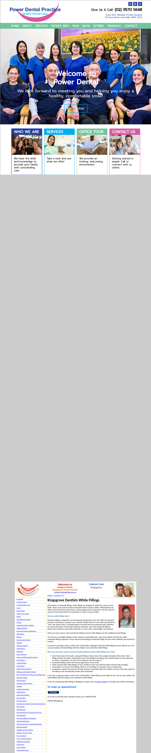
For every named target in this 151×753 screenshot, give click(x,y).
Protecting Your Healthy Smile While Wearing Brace (31, 704)
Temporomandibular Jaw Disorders (26, 718)
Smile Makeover (21, 709)
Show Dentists (21, 707)
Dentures (19, 637)
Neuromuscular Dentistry (24, 640)
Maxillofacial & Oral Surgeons (25, 730)
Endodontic (20, 651)
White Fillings (20, 634)
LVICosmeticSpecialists (23, 695)
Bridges (19, 616)
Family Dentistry (21, 680)
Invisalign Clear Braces (23, 689)
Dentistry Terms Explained (24, 669)
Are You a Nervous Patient (24, 739)
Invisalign (19, 686)
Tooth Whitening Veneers (24, 619)
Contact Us (59, 595)
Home (50, 595)
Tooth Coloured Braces (23, 721)
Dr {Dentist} (20, 599)
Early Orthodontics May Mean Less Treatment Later (31, 675)
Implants (19, 622)
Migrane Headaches (22, 646)
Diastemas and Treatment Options (26, 672)
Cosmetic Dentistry (22, 602)
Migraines (19, 643)
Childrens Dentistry (22, 628)
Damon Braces (21, 666)
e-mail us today (101, 682)
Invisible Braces (21, 692)
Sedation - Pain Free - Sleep (24, 733)
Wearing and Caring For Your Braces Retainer (29, 724)
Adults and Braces (22, 654)
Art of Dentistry (21, 660)
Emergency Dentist (22, 678)
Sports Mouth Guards (23, 750)
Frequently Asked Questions (24, 683)
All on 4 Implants (21, 736)
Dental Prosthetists (22, 727)
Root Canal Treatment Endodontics (26, 631)
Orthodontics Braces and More (25, 625)
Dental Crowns (21, 611)
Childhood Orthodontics (23, 741)
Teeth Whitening (21, 715)
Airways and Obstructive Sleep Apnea (27, 657)
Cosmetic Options (22, 663)
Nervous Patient (21, 698)
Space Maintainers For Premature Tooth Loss (29, 712)
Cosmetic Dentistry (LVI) (23, 605)
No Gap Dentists (21, 747)
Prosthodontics (21, 648)
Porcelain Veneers (22, 701)
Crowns (19, 608)
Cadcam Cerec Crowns (23, 614)
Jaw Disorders (20, 744)
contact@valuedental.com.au (65, 592)
